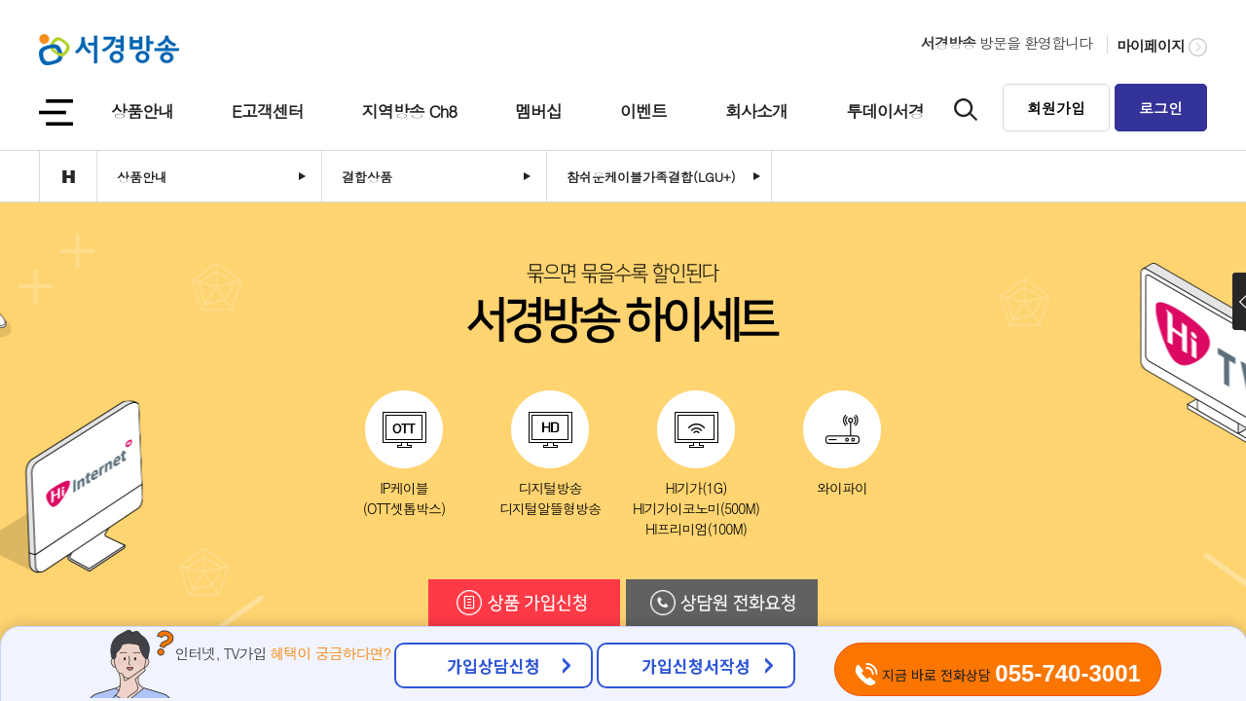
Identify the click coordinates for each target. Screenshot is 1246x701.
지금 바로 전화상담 (997, 673)
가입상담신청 (493, 665)
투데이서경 (885, 111)
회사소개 (756, 111)
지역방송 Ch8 (409, 111)
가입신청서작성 (696, 665)
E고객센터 (268, 111)
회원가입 (1056, 107)
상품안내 (142, 111)
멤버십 (538, 111)
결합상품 (367, 176)
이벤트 (643, 111)
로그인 (1161, 107)
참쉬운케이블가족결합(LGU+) (651, 176)
